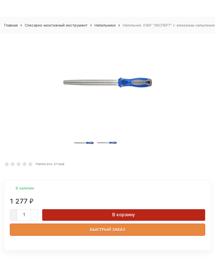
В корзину (123, 214)
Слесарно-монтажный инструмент (56, 25)
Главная (11, 25)
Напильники (105, 25)
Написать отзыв (50, 164)
